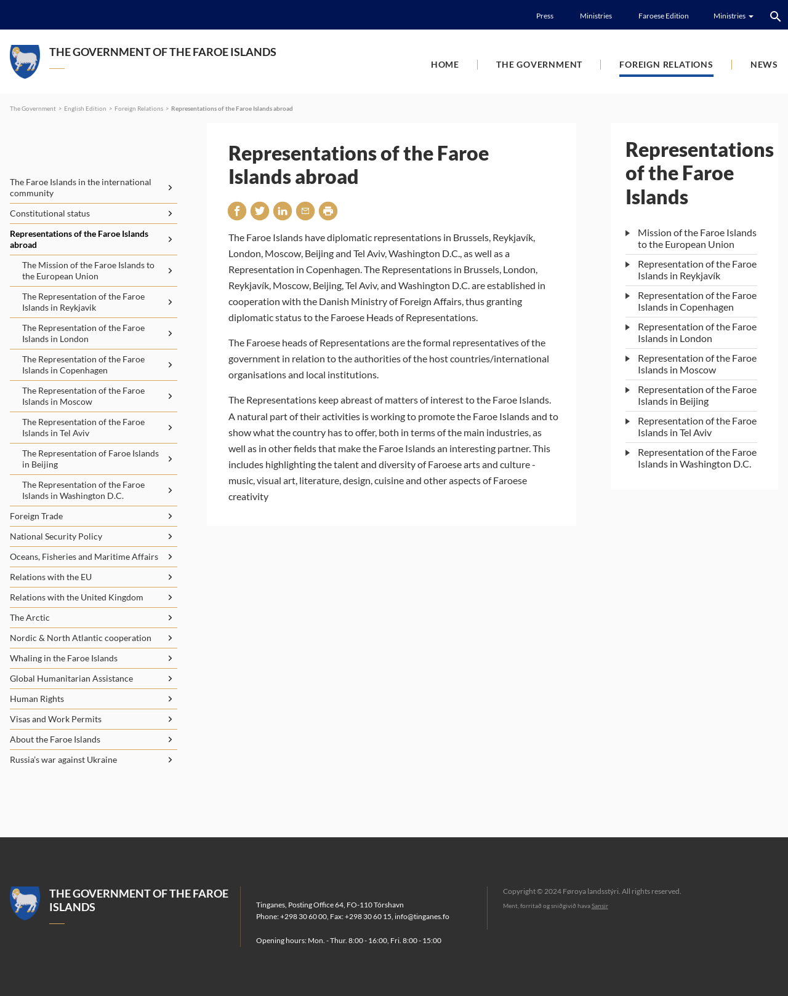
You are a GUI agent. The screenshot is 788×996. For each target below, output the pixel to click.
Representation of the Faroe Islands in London (697, 332)
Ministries (596, 15)
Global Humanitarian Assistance (71, 678)
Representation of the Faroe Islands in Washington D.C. (697, 457)
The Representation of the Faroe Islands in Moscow (83, 396)
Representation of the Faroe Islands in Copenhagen (697, 301)
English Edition (85, 108)
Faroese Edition (663, 15)
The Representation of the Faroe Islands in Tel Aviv (83, 427)
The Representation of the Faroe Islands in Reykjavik (83, 302)
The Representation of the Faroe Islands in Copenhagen (83, 364)
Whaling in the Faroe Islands (64, 658)
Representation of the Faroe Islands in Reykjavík (697, 269)
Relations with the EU (51, 577)
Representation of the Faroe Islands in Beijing (697, 395)
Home (445, 64)
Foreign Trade (36, 516)
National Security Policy (56, 536)
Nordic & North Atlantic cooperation (80, 637)
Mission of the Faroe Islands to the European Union (697, 238)
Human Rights (37, 698)
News (764, 64)
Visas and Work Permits (56, 719)
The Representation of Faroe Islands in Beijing (90, 458)
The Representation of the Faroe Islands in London (83, 333)
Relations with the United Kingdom (76, 597)
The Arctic (30, 617)
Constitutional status (50, 213)
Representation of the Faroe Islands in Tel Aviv (697, 426)
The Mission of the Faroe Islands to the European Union (88, 270)
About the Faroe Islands (55, 739)
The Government (539, 64)
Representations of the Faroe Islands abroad (232, 108)
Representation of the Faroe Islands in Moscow (697, 363)
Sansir (600, 905)
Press (544, 15)
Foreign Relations (666, 64)
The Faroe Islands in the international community (80, 187)
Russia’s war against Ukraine (63, 759)
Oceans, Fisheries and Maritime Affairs (84, 556)
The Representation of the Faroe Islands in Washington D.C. (83, 490)
